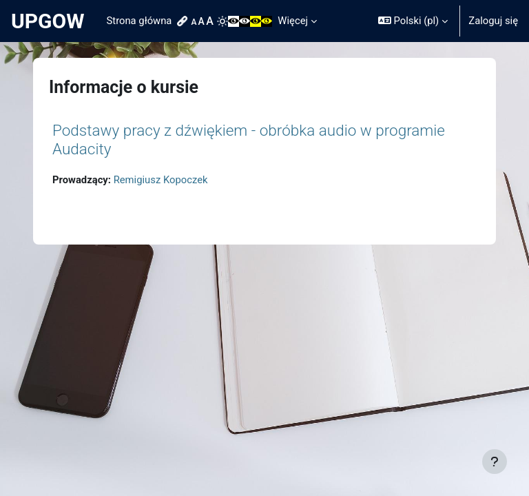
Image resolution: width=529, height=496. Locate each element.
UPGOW (48, 21)
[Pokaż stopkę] (494, 461)
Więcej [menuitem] (293, 20)
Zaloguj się (493, 20)
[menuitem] (184, 21)
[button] (413, 21)
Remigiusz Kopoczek (161, 180)
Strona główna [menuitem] (139, 20)
